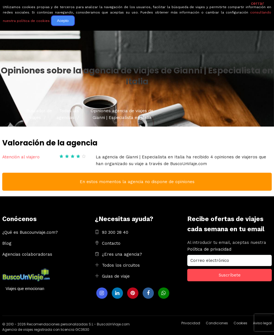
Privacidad (190, 323)
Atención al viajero (21, 156)
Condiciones (217, 323)
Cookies (240, 323)
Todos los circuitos (121, 265)
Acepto (63, 21)
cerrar (257, 3)
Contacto (111, 243)
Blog (7, 243)
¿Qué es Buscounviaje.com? (30, 232)
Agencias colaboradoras (27, 254)
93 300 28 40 (115, 232)
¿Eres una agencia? (122, 254)
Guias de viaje (116, 276)
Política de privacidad (209, 249)
